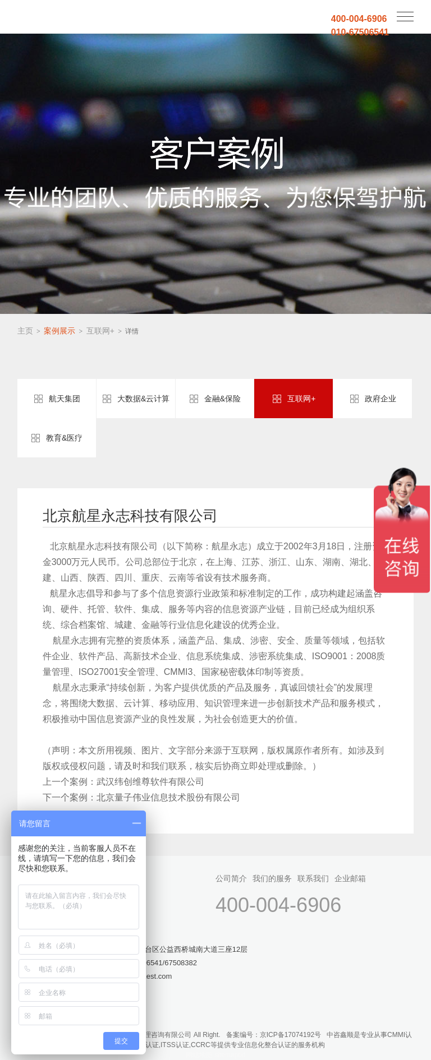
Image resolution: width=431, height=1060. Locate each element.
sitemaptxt (229, 1055)
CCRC (200, 1045)
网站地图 (199, 1055)
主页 (25, 330)
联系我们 (313, 878)
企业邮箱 (350, 878)
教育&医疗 (64, 437)
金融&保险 (222, 398)
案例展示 (59, 330)
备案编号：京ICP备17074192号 (273, 1035)
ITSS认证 (175, 1045)
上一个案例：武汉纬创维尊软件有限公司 (123, 781)
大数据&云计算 (143, 398)
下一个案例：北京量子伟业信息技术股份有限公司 (141, 797)
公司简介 (231, 878)
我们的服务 (272, 878)
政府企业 (380, 398)
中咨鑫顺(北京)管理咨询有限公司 (65, 18)
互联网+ (100, 330)
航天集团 (64, 398)
